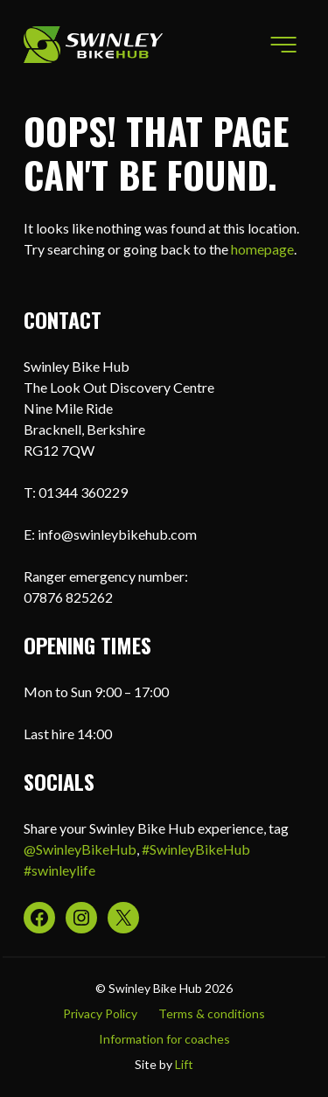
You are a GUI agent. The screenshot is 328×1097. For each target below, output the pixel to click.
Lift (184, 1064)
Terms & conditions (211, 1013)
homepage (262, 249)
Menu (279, 44)
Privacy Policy (100, 1013)
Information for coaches (164, 1038)
